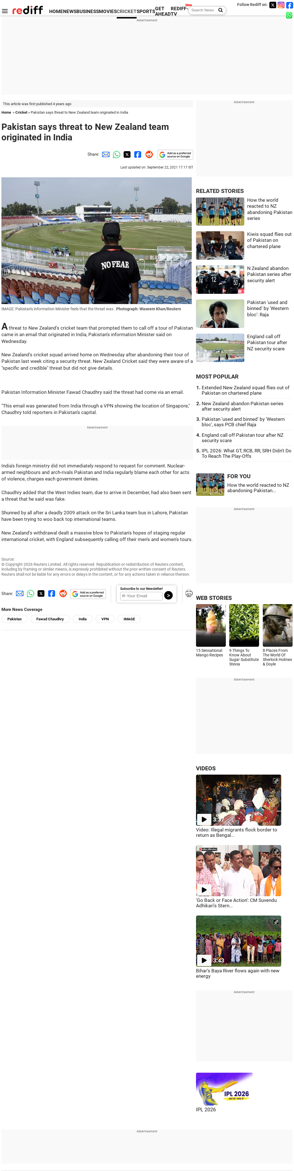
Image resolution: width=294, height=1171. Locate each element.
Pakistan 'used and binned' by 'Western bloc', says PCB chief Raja (243, 422)
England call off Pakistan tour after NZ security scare (267, 342)
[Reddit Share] (148, 154)
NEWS (69, 11)
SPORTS (146, 11)
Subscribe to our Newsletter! (141, 589)
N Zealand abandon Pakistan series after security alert (269, 274)
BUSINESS (87, 11)
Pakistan (14, 619)
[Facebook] (289, 5)
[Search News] (219, 10)
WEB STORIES (214, 598)
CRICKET (127, 11)
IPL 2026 (206, 1109)
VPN (105, 619)
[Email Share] (104, 154)
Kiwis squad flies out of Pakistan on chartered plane (269, 240)
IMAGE (129, 619)
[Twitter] (272, 5)
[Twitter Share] (126, 154)
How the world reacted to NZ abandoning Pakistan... (258, 487)
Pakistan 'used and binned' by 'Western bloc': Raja (268, 308)
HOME (56, 11)
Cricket (21, 112)
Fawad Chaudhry (50, 619)
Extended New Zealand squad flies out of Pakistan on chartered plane (245, 390)
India (83, 619)
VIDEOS (206, 768)
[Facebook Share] (137, 154)
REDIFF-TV (179, 11)
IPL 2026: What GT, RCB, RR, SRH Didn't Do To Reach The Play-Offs (246, 453)
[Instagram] (281, 5)
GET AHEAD (163, 11)
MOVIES (108, 11)
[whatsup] (289, 14)
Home (6, 112)
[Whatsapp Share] (115, 154)
